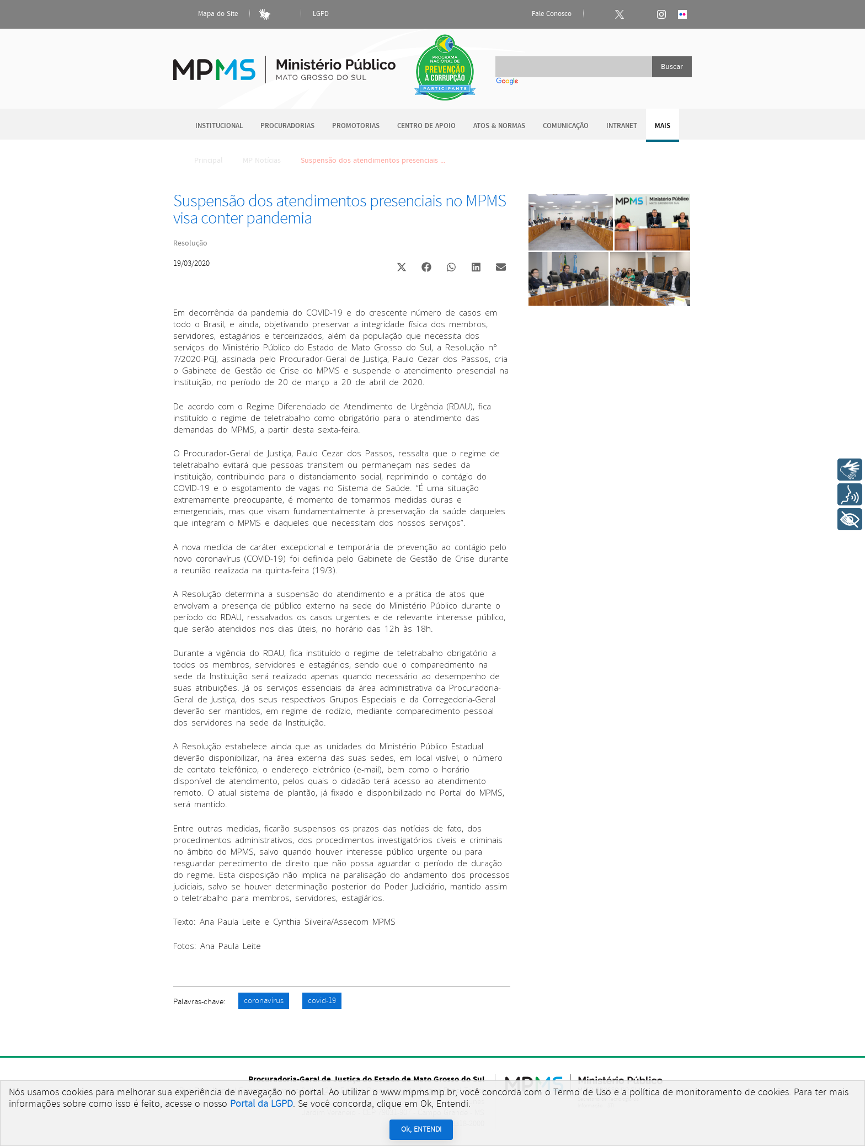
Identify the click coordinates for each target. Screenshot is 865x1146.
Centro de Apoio (426, 126)
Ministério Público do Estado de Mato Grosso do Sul (284, 63)
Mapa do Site (208, 14)
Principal (201, 160)
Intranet (621, 126)
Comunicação (566, 126)
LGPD (321, 14)
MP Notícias (262, 160)
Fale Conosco (542, 14)
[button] (401, 268)
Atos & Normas (499, 126)
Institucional (219, 126)
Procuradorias (287, 126)
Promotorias (356, 126)
